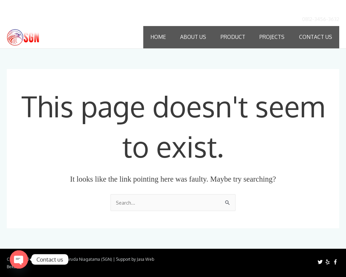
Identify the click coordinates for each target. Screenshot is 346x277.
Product (233, 37)
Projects (273, 37)
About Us (193, 37)
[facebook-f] (336, 261)
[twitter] (321, 261)
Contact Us (316, 37)
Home (158, 37)
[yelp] (328, 261)
